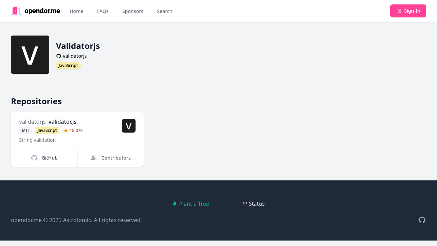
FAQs (103, 11)
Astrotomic (77, 220)
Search (164, 11)
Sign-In (408, 11)
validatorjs (32, 121)
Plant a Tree (190, 203)
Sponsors (132, 11)
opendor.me (26, 220)
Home (76, 11)
